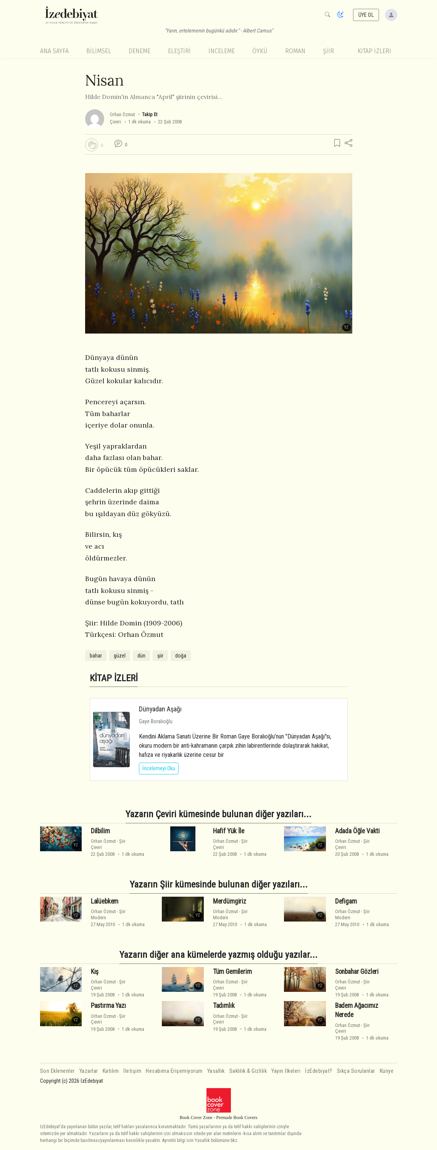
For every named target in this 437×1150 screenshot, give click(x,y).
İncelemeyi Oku (158, 768)
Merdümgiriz (229, 901)
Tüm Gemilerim (232, 971)
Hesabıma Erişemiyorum (174, 1071)
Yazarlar (88, 1071)
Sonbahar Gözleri (357, 971)
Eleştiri (179, 51)
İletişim (132, 1071)
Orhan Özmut (122, 114)
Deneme (139, 51)
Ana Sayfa (54, 51)
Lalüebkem (104, 901)
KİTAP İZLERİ (374, 51)
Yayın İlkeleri (285, 1071)
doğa (180, 656)
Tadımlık (224, 1005)
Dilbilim (100, 831)
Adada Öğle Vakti (357, 831)
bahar (96, 656)
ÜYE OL (366, 15)
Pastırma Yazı (108, 1005)
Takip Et (149, 114)
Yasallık (216, 1071)
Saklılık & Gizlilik (248, 1071)
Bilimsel (98, 51)
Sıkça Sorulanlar (356, 1071)
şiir (160, 656)
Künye (387, 1071)
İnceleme (221, 51)
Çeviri (115, 122)
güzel (120, 656)
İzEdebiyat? (318, 1071)
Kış (95, 971)
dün (141, 656)
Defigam (346, 901)
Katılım (111, 1071)
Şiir (328, 51)
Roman (295, 51)
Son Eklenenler (57, 1071)
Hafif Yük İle (228, 831)
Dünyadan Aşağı (160, 709)
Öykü (260, 51)
